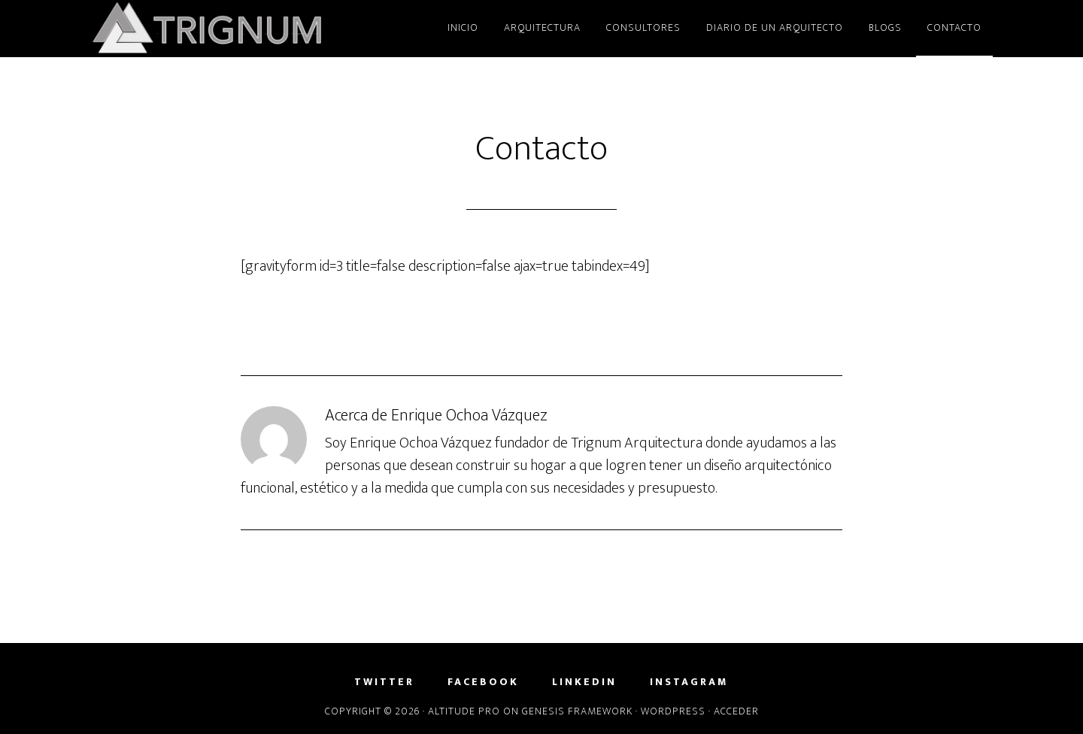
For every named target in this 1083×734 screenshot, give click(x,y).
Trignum (225, 28)
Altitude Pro (464, 711)
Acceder (736, 711)
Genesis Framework (577, 711)
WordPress (673, 711)
